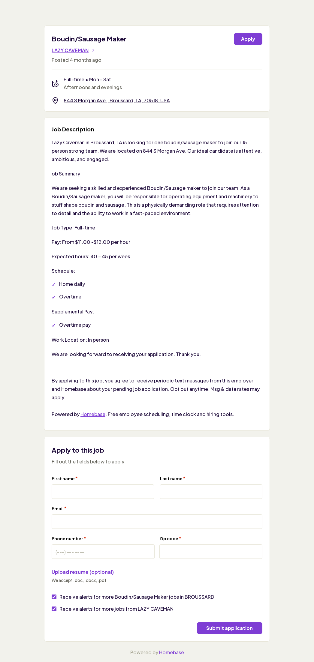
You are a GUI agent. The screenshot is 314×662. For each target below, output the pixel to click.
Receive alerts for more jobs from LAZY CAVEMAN (116, 609)
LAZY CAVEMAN (74, 50)
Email (59, 508)
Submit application (229, 628)
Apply (248, 39)
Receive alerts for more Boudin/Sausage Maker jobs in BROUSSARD (136, 597)
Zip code (170, 538)
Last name (173, 478)
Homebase (92, 414)
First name (65, 478)
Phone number (69, 538)
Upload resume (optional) (83, 572)
